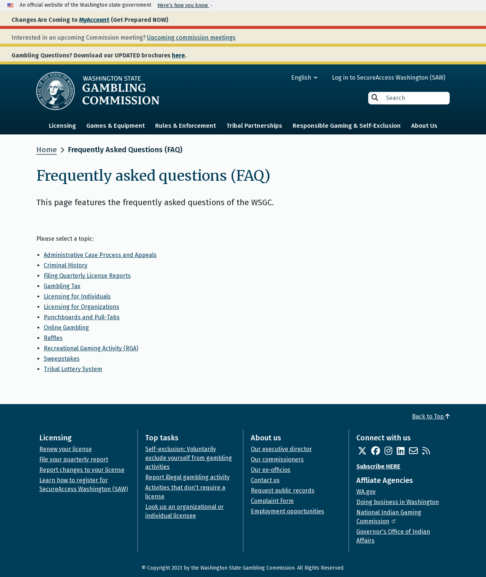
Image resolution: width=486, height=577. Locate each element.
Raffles (53, 337)
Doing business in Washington (397, 502)
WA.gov (366, 491)
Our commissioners (277, 459)
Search (375, 97)
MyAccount (94, 19)
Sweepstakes (62, 358)
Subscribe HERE (378, 466)
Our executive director (281, 449)
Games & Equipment (115, 126)
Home (46, 149)
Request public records (282, 490)
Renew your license (65, 449)
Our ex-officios (270, 469)
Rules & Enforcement (185, 126)
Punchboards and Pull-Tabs (82, 317)
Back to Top (431, 416)
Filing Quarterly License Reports (87, 275)
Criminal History (65, 265)
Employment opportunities (287, 511)
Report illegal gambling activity (187, 477)
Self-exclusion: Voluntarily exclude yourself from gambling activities (188, 458)
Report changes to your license (81, 469)
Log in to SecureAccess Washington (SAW (387, 77)
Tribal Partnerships (254, 126)
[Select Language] (278, 77)
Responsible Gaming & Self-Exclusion (347, 126)
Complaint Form (272, 500)
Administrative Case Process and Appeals (100, 255)
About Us (424, 126)
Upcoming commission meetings (191, 37)
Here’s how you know (183, 5)
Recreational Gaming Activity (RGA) (91, 348)
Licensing (62, 126)
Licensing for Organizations (81, 306)
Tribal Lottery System (73, 369)
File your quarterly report (73, 459)
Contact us (265, 480)
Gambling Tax (62, 286)
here (178, 55)
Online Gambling (66, 327)
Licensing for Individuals (77, 296)
